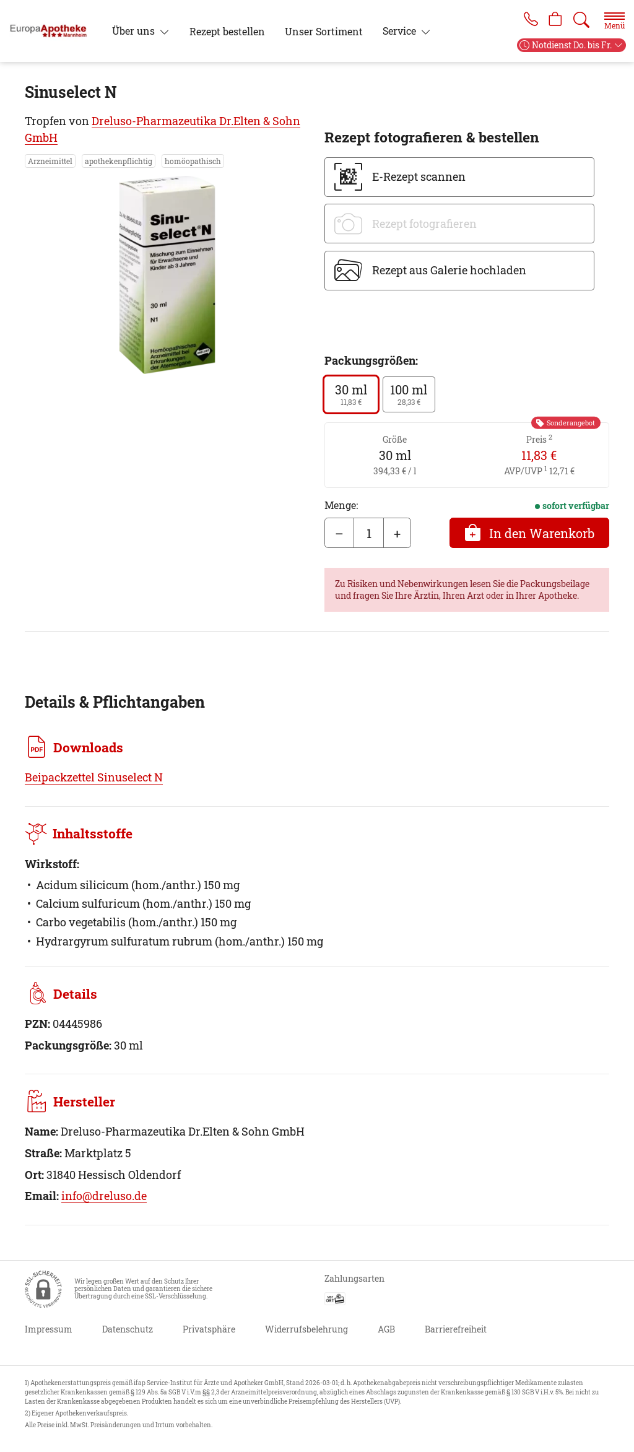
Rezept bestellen (227, 31)
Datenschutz (127, 1329)
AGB (386, 1329)
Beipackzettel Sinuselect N (94, 777)
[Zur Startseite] (53, 31)
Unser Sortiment (324, 31)
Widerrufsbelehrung (306, 1329)
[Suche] (581, 20)
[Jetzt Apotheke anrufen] (528, 19)
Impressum (48, 1329)
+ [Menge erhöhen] (397, 533)
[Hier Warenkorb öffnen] (554, 19)
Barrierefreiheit (456, 1329)
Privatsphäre (209, 1329)
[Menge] (369, 533)
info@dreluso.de (104, 1195)
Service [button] (401, 30)
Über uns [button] (134, 30)
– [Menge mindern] (339, 533)
